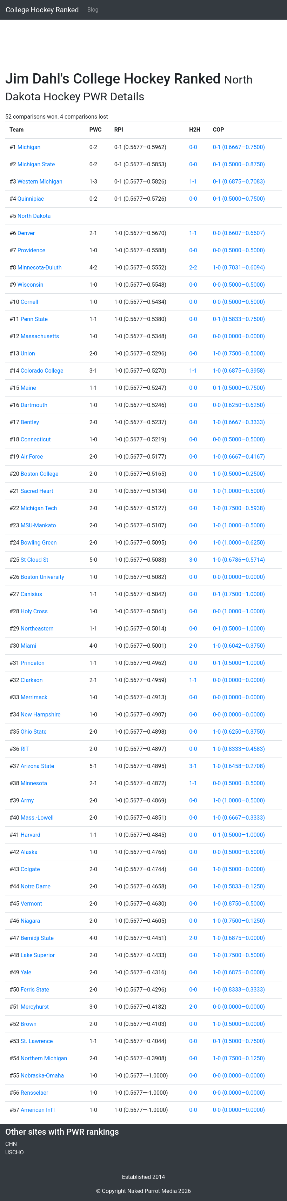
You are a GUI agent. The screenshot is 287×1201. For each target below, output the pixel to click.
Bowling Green (39, 542)
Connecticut (36, 439)
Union (28, 353)
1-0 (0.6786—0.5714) (239, 559)
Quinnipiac (31, 198)
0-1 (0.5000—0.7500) (239, 198)
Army (27, 800)
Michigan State (36, 164)
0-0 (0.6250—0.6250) (239, 405)
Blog (93, 9)
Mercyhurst (35, 1006)
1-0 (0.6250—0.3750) (239, 731)
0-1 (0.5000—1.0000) (239, 628)
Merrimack (34, 697)
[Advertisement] (143, 41)
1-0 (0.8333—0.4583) (239, 749)
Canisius (31, 594)
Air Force (32, 456)
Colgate (30, 869)
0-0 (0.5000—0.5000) (239, 250)
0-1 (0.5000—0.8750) (239, 164)
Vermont (31, 903)
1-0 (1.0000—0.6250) (239, 542)
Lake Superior (38, 955)
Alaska (29, 852)
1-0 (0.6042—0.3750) (239, 645)
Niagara (30, 921)
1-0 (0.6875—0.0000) (239, 938)
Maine (28, 388)
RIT (25, 749)
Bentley (30, 422)
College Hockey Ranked (42, 10)
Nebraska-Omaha (42, 1075)
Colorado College (42, 370)
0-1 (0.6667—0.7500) (239, 147)
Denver (26, 233)
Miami (28, 645)
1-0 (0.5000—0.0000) (239, 869)
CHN (11, 1144)
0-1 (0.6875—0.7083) (239, 181)
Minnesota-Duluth (40, 267)
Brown (28, 1024)
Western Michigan (40, 181)
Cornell (29, 302)
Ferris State (35, 989)
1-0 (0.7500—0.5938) (239, 508)
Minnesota (34, 783)
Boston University (42, 577)
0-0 (193, 147)
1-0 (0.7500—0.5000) (239, 353)
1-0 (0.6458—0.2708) (239, 766)
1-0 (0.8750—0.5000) (239, 903)
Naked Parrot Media (152, 1191)
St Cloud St (34, 559)
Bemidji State (37, 938)
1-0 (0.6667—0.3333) (239, 422)
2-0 (193, 645)
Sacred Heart (37, 491)
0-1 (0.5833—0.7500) (239, 319)
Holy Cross (34, 611)
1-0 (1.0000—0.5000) (239, 491)
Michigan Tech (39, 508)
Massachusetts (40, 336)
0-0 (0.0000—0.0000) (239, 336)
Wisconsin (31, 284)
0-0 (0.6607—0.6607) (239, 233)
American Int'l (38, 1110)
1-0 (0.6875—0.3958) (239, 370)
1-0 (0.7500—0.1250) (239, 921)
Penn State (34, 319)
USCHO (14, 1152)
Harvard (30, 835)
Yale (26, 972)
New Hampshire (41, 714)
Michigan (29, 147)
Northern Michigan (44, 1058)
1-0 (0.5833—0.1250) (239, 886)
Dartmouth (34, 405)
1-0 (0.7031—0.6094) (239, 267)
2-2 (193, 267)
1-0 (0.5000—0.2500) (239, 474)
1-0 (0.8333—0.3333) (239, 989)
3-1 (193, 766)
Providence (31, 250)
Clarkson (32, 680)
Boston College (40, 474)
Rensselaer (34, 1092)
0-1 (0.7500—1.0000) (239, 594)
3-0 (193, 559)
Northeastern (37, 628)
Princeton (33, 663)
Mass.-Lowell (37, 817)
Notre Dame (36, 886)
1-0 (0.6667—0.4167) (239, 456)
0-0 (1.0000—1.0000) (239, 611)
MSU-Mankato (38, 525)
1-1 (193, 181)
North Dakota (34, 216)
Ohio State (34, 731)
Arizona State (37, 766)
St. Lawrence (37, 1041)
